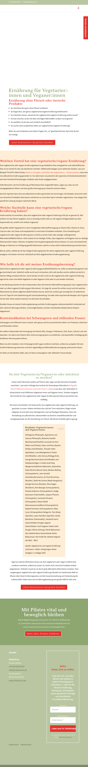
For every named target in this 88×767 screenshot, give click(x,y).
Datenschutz (25, 744)
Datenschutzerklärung (65, 737)
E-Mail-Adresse (63, 716)
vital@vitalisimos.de (18, 670)
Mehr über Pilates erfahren (43, 633)
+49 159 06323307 (16, 666)
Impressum (14, 744)
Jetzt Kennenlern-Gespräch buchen (32, 142)
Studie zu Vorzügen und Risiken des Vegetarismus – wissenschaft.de (52, 172)
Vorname (63, 705)
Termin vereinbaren (85, 27)
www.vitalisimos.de (17, 680)
